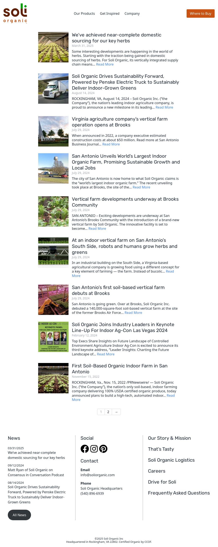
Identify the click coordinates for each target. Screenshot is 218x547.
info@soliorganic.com (98, 475)
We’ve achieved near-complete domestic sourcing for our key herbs (116, 38)
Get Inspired (110, 13)
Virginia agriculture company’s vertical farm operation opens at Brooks (120, 122)
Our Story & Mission (169, 438)
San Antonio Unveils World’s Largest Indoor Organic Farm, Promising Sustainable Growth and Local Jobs (126, 162)
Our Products (84, 13)
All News (19, 515)
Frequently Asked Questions (179, 493)
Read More (105, 64)
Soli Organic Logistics (171, 460)
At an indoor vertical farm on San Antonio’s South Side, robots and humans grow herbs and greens (124, 246)
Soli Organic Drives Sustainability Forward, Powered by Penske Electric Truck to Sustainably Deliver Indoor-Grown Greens (125, 82)
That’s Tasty (161, 449)
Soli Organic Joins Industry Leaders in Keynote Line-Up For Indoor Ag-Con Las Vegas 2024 (123, 327)
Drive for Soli (162, 482)
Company (132, 13)
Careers (156, 471)
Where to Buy (200, 13)
